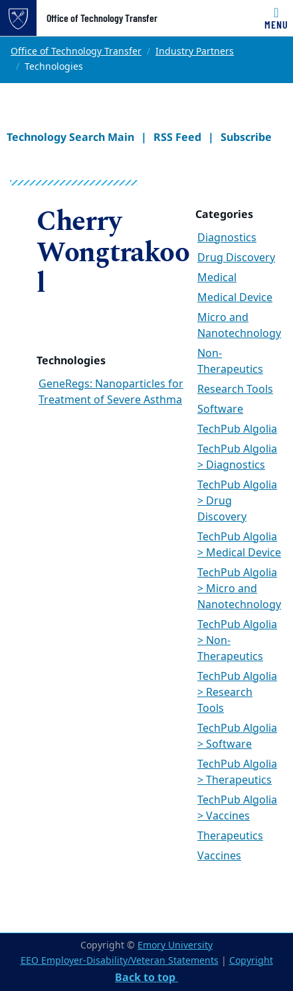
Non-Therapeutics (230, 362)
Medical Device (234, 298)
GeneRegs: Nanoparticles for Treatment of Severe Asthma (111, 392)
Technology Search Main (70, 137)
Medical (217, 278)
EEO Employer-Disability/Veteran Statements (120, 961)
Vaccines (219, 856)
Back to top (146, 977)
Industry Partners (194, 51)
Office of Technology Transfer (102, 18)
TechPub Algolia (237, 429)
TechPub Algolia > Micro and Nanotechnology (239, 589)
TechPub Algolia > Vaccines (237, 808)
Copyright (251, 961)
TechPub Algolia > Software (237, 736)
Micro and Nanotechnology (239, 326)
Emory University (175, 945)
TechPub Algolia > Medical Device (239, 545)
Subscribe (246, 137)
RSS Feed (177, 137)
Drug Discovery (236, 258)
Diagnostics (226, 238)
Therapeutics (230, 836)
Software (220, 409)
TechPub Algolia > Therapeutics (237, 772)
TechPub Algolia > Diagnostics (237, 457)
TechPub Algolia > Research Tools (237, 692)
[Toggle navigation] (276, 18)
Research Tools (235, 389)
